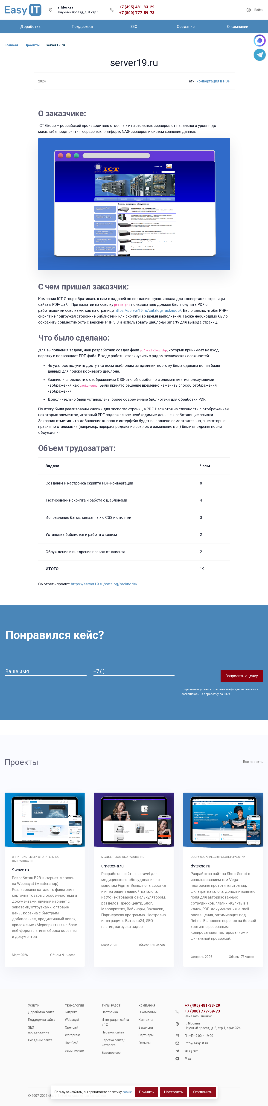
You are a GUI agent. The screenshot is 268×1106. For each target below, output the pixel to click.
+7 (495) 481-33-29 (136, 7)
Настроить (173, 1092)
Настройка (110, 1012)
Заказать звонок (198, 1016)
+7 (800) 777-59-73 (136, 13)
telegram (191, 1051)
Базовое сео (111, 1052)
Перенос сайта (113, 1032)
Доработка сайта (41, 1012)
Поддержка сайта (41, 1019)
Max (188, 1058)
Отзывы (145, 1043)
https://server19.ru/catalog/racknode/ (148, 310)
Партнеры (146, 1035)
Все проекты (253, 762)
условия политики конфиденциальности (228, 689)
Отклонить (202, 1092)
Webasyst (72, 1019)
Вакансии (146, 1027)
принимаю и (219, 691)
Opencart (71, 1027)
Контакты (146, 1019)
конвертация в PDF (213, 81)
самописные (74, 1050)
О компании (148, 1012)
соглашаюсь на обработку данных (205, 694)
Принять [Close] (146, 1092)
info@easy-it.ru (196, 1043)
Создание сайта (40, 1040)
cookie (127, 1092)
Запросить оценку (241, 676)
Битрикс (71, 1012)
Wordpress (73, 1035)
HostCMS (72, 1043)
